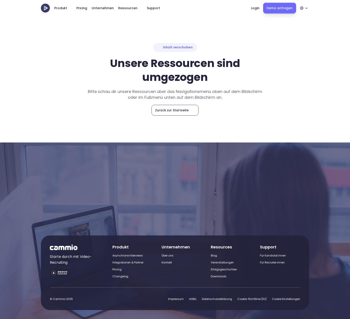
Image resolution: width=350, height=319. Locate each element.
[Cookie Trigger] (286, 299)
